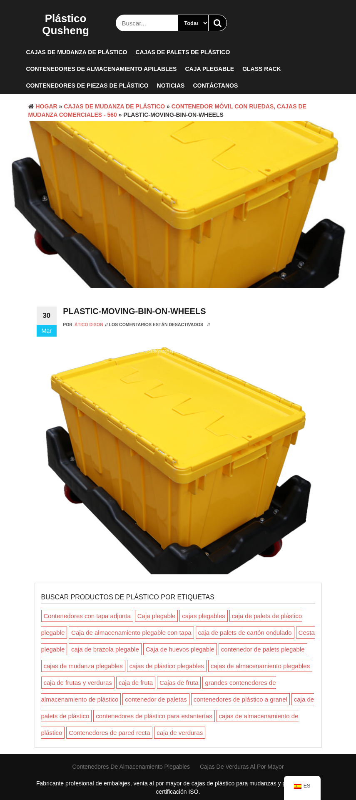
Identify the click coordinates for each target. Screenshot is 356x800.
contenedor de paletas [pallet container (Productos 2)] (156, 699)
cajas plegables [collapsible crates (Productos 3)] (203, 615)
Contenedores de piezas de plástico (87, 85)
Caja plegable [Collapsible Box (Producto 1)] (156, 615)
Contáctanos (215, 85)
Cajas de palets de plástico (182, 52)
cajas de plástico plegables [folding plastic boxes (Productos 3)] (166, 665)
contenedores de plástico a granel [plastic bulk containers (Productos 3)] (240, 699)
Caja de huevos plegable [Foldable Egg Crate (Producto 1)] (180, 649)
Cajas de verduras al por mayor (242, 766)
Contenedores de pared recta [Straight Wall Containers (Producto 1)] (109, 732)
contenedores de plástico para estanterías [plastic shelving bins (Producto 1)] (154, 715)
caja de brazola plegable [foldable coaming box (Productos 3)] (105, 649)
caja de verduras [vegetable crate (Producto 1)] (180, 732)
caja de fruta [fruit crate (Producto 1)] (136, 682)
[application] (178, 417)
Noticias (171, 85)
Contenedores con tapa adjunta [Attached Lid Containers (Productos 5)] (87, 615)
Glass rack (261, 68)
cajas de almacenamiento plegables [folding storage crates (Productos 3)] (260, 665)
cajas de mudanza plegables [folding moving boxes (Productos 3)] (83, 665)
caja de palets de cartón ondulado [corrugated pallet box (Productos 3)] (245, 632)
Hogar (46, 106)
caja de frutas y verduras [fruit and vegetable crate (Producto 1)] (78, 682)
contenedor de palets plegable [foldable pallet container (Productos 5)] (263, 649)
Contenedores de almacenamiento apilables (101, 68)
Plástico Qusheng (65, 24)
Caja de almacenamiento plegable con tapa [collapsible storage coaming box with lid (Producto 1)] (131, 632)
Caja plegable (209, 68)
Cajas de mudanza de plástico (76, 52)
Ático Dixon (89, 324)
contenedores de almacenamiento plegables (131, 766)
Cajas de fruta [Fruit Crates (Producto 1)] (178, 682)
